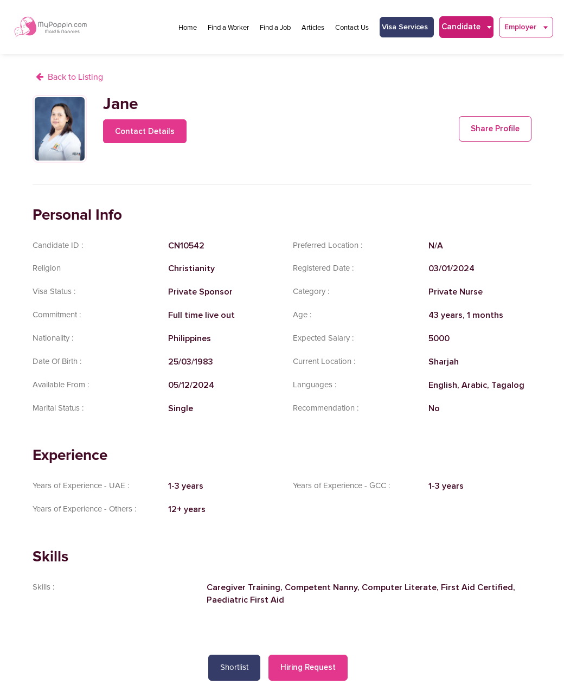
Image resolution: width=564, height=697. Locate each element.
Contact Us (352, 27)
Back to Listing (75, 77)
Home (187, 27)
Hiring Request (308, 667)
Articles (313, 27)
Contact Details (145, 131)
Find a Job (275, 27)
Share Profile (495, 128)
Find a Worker (228, 27)
